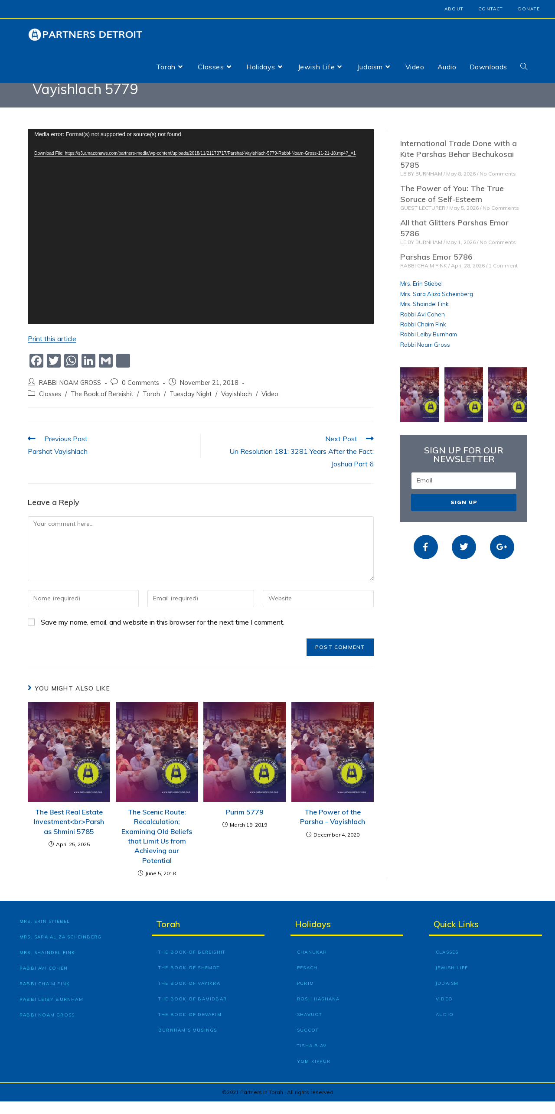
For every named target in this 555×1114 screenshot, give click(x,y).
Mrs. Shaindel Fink (424, 316)
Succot (308, 1043)
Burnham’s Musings (187, 1043)
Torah (151, 406)
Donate (529, 9)
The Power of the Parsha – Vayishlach (332, 829)
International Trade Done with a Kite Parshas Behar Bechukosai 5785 (458, 166)
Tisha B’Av (311, 1058)
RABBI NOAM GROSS (70, 395)
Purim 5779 (245, 824)
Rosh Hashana (318, 1011)
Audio (445, 1027)
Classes (50, 406)
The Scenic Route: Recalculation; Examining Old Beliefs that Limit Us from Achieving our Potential (156, 848)
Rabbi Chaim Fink (423, 336)
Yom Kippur (313, 1074)
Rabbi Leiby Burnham (428, 347)
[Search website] (524, 67)
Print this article (52, 351)
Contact (490, 9)
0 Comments (140, 395)
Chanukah (312, 964)
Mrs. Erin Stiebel (421, 296)
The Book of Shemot (189, 980)
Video (269, 406)
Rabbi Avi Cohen (422, 326)
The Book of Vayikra (189, 996)
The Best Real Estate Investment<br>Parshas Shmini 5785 (69, 834)
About (454, 9)
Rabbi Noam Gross (425, 357)
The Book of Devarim (190, 1027)
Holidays (313, 936)
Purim (305, 996)
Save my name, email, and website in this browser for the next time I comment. (162, 634)
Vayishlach (236, 406)
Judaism (447, 996)
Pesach (307, 980)
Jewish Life (452, 980)
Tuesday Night (191, 406)
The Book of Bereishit (102, 406)
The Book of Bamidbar (192, 1011)
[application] (201, 239)
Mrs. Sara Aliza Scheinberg (436, 306)
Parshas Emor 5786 (436, 269)
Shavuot (309, 1027)
